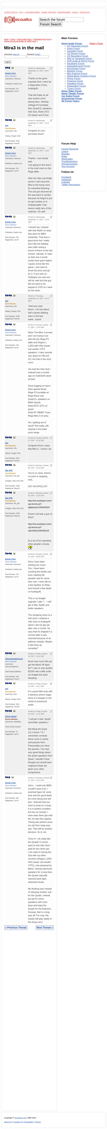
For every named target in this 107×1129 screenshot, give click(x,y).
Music (75, 12)
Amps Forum (73, 48)
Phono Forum (74, 78)
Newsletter (28, 1122)
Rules (64, 156)
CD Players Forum (76, 53)
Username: (15, 55)
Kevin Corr (10, 73)
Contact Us (18, 1122)
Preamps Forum (75, 81)
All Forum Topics (70, 101)
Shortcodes (67, 159)
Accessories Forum (71, 98)
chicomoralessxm (14, 659)
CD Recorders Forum (77, 56)
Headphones (64, 12)
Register (65, 154)
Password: (38, 55)
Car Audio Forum (70, 96)
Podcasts (85, 12)
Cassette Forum (75, 51)
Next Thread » (45, 927)
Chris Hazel (11, 716)
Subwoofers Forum (76, 86)
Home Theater (49, 12)
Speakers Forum (75, 83)
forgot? (37, 54)
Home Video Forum (71, 91)
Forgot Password (69, 149)
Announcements (69, 164)
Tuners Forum (74, 88)
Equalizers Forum (75, 63)
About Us (8, 1122)
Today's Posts (96, 43)
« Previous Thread (15, 927)
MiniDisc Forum (74, 71)
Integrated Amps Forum (78, 66)
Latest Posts (10, 12)
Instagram (66, 179)
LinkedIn (65, 182)
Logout (64, 151)
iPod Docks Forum (76, 68)
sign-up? (16, 54)
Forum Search (50, 24)
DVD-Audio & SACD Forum (80, 61)
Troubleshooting (69, 161)
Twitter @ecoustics (70, 184)
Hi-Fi (21, 12)
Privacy (38, 1122)
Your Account (68, 166)
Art (6, 125)
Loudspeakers (32, 12)
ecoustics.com (21, 1118)
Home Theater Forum (72, 93)
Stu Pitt (9, 470)
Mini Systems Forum (77, 73)
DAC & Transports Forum (79, 58)
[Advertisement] (29, 1022)
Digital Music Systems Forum (81, 76)
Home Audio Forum (71, 43)
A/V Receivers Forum (77, 46)
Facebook (66, 177)
